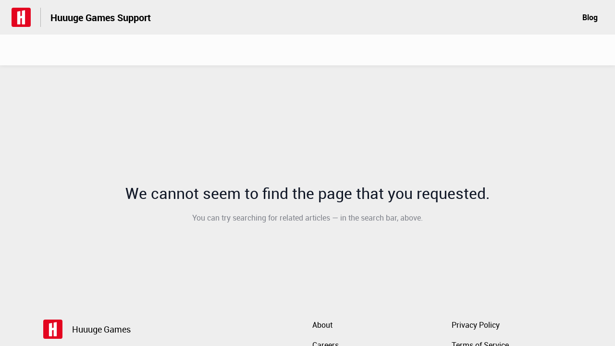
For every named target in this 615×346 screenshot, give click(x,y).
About (322, 325)
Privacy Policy (476, 325)
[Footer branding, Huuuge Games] (91, 329)
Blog (590, 17)
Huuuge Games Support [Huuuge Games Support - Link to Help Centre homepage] (100, 17)
